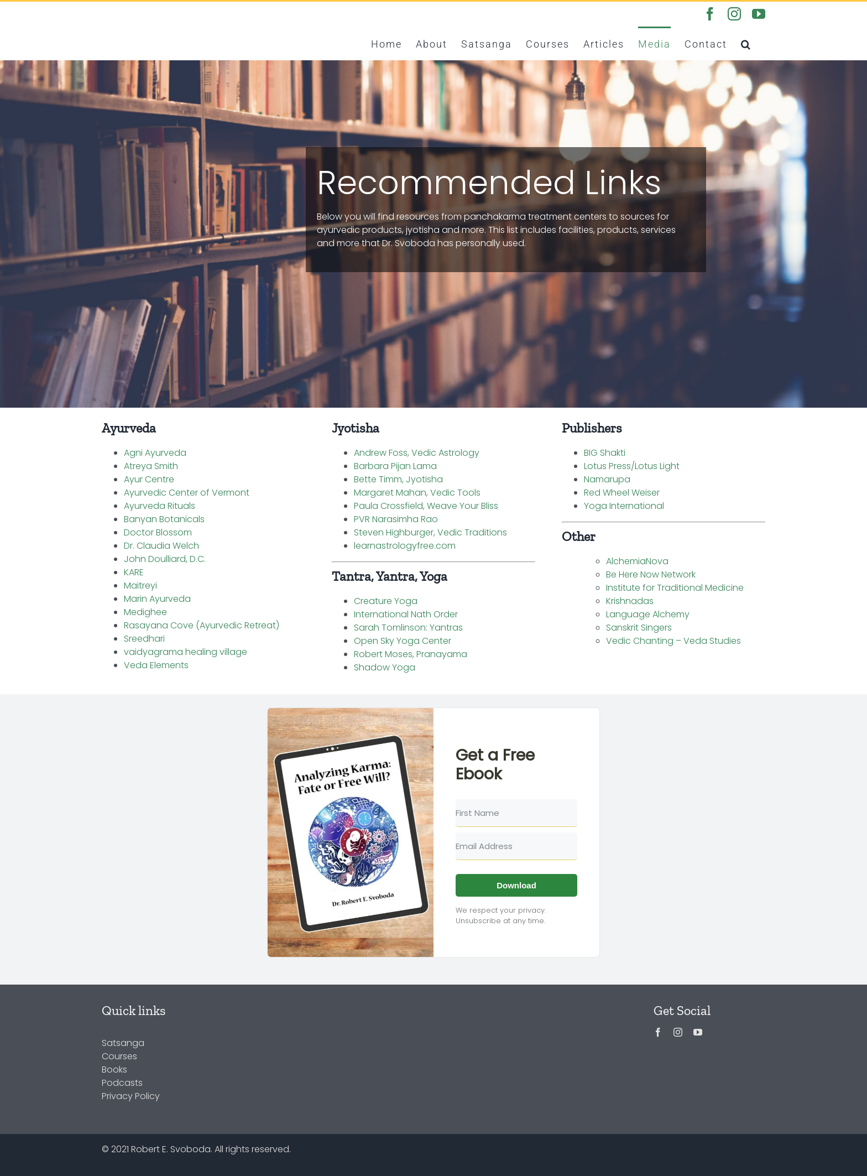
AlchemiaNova (637, 561)
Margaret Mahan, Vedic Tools (417, 492)
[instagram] (677, 1032)
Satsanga (123, 1043)
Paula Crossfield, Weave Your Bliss (426, 505)
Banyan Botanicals (164, 519)
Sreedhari (144, 638)
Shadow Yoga (384, 667)
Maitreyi (140, 585)
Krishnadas (630, 601)
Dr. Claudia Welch (161, 545)
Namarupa (607, 479)
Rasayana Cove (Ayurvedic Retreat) (201, 625)
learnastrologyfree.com (405, 545)
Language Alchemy (648, 614)
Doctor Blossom (158, 532)
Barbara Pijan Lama (395, 466)
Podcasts (122, 1082)
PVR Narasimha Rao (396, 519)
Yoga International (624, 505)
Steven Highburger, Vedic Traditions (430, 532)
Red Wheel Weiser (622, 492)
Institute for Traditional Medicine (675, 587)
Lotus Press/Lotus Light (632, 466)
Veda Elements (156, 665)
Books (114, 1069)
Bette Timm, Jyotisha (398, 479)
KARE (134, 572)
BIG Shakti (604, 452)
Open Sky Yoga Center (402, 640)
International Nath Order (406, 614)
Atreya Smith (151, 466)
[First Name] (516, 813)
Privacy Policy (131, 1096)
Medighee (145, 612)
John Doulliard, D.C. (165, 559)
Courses (119, 1056)
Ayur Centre (149, 479)
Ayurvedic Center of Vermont (186, 492)
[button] (746, 43)
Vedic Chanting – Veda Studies (673, 640)
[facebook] (658, 1032)
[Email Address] (516, 846)
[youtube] (697, 1032)
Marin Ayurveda (157, 598)
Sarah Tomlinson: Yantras (408, 627)
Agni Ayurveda (155, 452)
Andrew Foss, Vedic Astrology (416, 452)
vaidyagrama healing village (185, 652)
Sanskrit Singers (639, 627)
